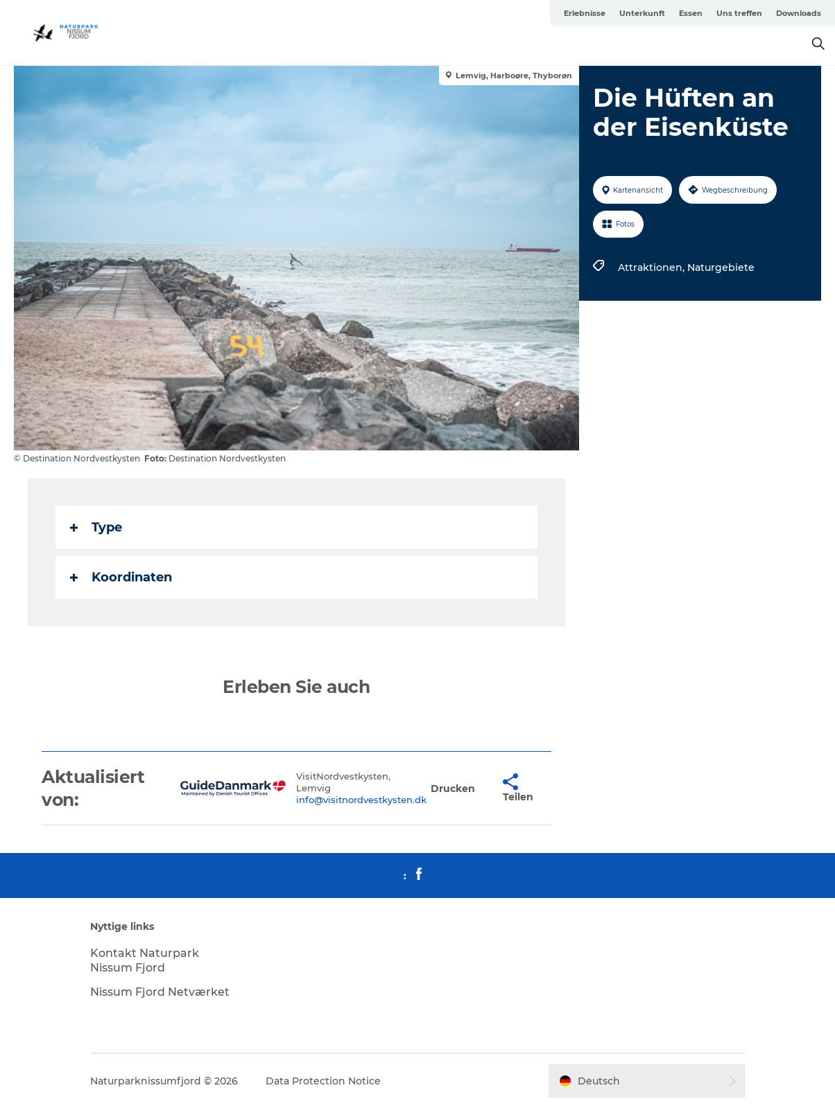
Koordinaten (121, 577)
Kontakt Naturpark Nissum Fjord (144, 960)
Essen (691, 13)
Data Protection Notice (323, 1081)
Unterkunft (642, 13)
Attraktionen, (652, 267)
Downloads (798, 13)
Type (96, 527)
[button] (453, 788)
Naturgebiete (721, 267)
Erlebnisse (584, 13)
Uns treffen (739, 13)
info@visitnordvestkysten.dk (361, 799)
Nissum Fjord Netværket (160, 992)
